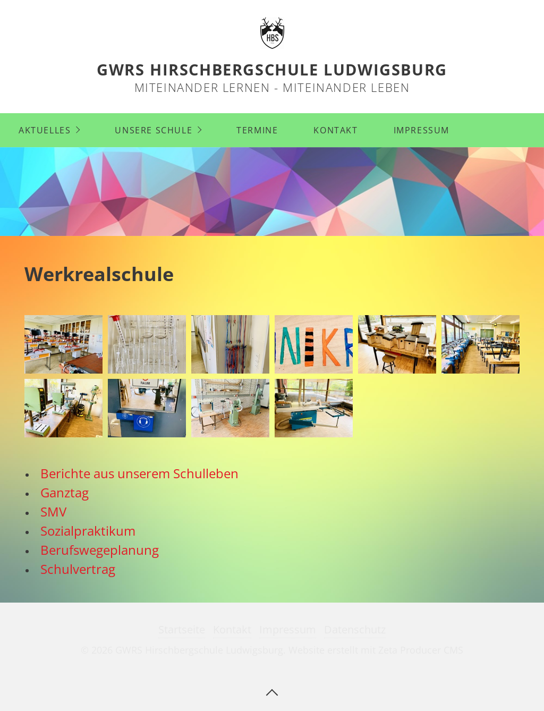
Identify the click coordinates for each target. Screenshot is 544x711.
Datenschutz (355, 629)
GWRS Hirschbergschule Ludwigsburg (272, 69)
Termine (257, 130)
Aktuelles (45, 130)
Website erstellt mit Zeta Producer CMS (375, 650)
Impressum (421, 130)
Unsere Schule (153, 130)
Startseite (181, 629)
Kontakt (335, 130)
